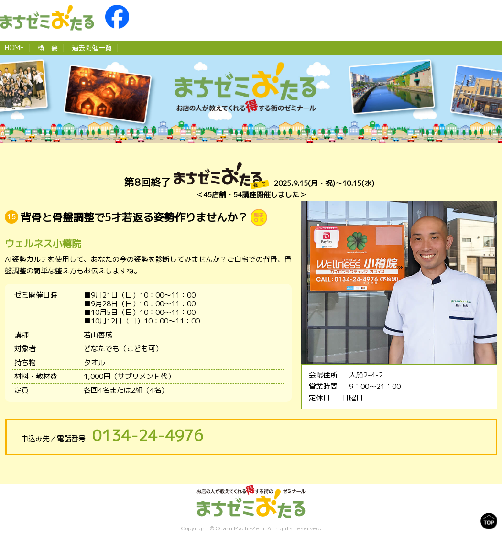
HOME (14, 47)
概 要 (48, 47)
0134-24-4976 (147, 435)
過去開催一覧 (92, 47)
